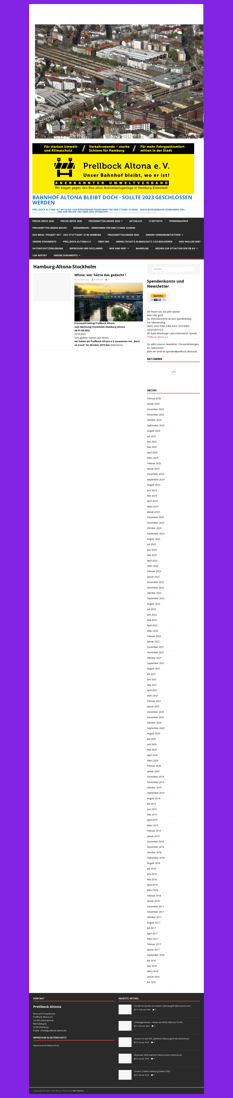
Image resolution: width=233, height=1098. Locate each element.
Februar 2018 (154, 895)
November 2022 (155, 587)
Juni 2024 (152, 490)
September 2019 (155, 792)
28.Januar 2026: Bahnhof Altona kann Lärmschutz (158, 1054)
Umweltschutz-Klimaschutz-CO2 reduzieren (144, 241)
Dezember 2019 (155, 776)
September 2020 (155, 728)
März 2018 (152, 890)
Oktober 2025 (154, 419)
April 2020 (152, 755)
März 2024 (152, 506)
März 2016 (152, 971)
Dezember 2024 (155, 474)
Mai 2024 (152, 495)
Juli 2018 (151, 868)
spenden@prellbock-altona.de (181, 351)
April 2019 (152, 819)
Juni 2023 (152, 549)
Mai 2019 (152, 814)
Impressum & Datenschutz (46, 1045)
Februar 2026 (154, 398)
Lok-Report (40, 255)
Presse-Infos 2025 (71, 221)
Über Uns (103, 241)
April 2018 (152, 884)
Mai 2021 (152, 684)
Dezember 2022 (155, 582)
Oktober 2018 (154, 852)
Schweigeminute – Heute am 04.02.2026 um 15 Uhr (158, 1022)
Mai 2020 (152, 749)
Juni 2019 (152, 809)
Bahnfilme (142, 248)
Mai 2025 (152, 446)
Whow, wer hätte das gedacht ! (100, 275)
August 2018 (153, 863)
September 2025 (155, 425)
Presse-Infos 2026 (43, 221)
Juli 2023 (151, 544)
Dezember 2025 (155, 409)
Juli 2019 (151, 803)
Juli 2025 (151, 436)
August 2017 (153, 922)
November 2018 (155, 846)
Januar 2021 (153, 706)
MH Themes (78, 1090)
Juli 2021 (151, 674)
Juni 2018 (152, 873)
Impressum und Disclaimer (86, 248)
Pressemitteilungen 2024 (104, 221)
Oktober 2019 (154, 787)
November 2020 (155, 717)
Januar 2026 (153, 403)
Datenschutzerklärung (48, 248)
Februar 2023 (154, 571)
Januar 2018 (153, 900)
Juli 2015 (151, 982)
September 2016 (155, 955)
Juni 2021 (152, 679)
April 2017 (152, 933)
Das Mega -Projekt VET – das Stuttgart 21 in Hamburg (67, 234)
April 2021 (152, 690)
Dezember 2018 (155, 841)
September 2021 (155, 663)
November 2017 (155, 911)
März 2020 (152, 760)
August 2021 (153, 668)
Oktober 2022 (154, 592)
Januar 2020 (153, 771)
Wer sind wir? (117, 248)
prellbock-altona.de (57, 1030)
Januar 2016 (153, 976)
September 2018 (155, 857)
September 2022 (155, 598)
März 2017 (152, 938)
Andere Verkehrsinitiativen (163, 234)
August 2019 (153, 798)
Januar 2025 (153, 468)
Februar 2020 (154, 765)
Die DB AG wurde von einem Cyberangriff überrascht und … (163, 1005)
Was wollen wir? (190, 241)
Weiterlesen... (117, 345)
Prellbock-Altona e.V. (77, 241)
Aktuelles (135, 221)
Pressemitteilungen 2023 (123, 234)
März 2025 (152, 457)
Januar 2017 (153, 949)
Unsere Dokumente (44, 241)
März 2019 (152, 825)
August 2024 (153, 484)
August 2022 (153, 603)
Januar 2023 (153, 576)
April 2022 (152, 625)
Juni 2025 (152, 441)
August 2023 (153, 538)
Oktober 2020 (154, 722)
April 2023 (152, 560)
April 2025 (152, 452)
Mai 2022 (152, 620)
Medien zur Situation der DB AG (175, 248)
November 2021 (155, 652)
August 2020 (153, 733)
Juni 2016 (152, 965)
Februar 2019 (154, 830)
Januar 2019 (153, 836)
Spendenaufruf (178, 221)
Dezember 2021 (155, 647)
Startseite (155, 221)
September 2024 (155, 479)
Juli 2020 (151, 738)
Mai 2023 (152, 555)
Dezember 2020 (155, 711)
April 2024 (152, 501)
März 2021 (152, 695)
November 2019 (155, 782)
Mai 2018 (152, 879)
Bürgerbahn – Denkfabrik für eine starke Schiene (104, 227)
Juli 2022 (151, 609)
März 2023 (152, 565)
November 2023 (155, 522)
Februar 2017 (154, 944)
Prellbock (98, 279)
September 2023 (155, 533)
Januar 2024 (153, 511)
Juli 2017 (151, 928)
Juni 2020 (152, 744)
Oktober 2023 (154, 528)
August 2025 (153, 430)
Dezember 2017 (155, 906)
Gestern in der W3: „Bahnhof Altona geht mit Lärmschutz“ (162, 1038)
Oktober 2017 (154, 917)
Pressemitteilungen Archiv (50, 227)
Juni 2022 (152, 614)
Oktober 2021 (154, 657)
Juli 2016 (151, 960)
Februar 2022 (154, 636)
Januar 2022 (153, 641)
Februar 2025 (154, 463)
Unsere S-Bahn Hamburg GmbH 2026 (152, 1071)
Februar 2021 (154, 701)
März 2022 (152, 630)
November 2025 (155, 414)
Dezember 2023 (155, 517)
